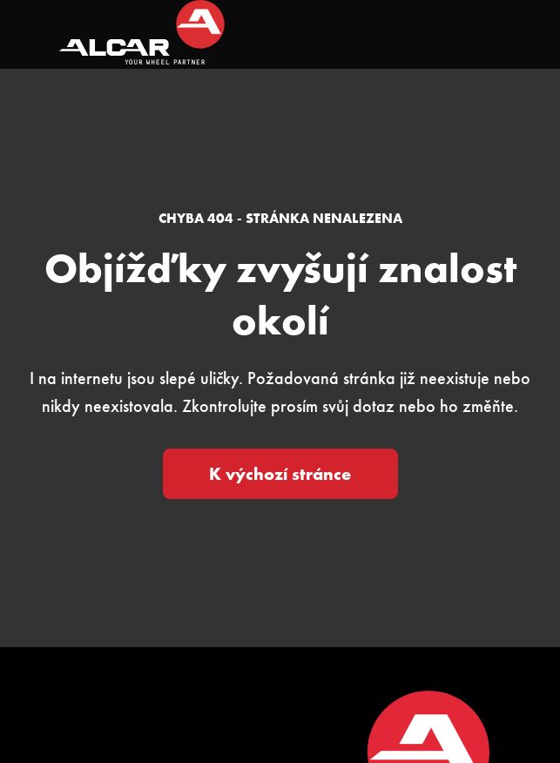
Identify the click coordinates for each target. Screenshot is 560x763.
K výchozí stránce (280, 474)
